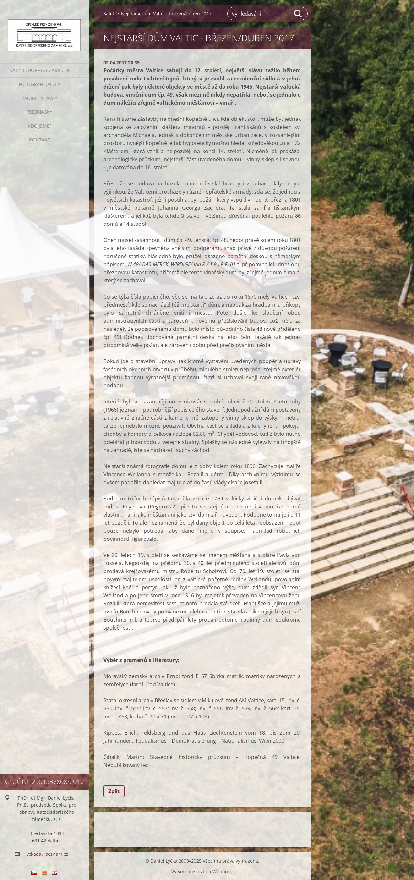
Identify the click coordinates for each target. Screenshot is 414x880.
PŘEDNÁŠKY (39, 112)
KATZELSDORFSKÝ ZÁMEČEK (39, 70)
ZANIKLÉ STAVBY (39, 98)
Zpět (114, 791)
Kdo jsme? (39, 126)
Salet (109, 13)
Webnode (222, 871)
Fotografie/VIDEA (39, 84)
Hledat (298, 13)
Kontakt (39, 140)
